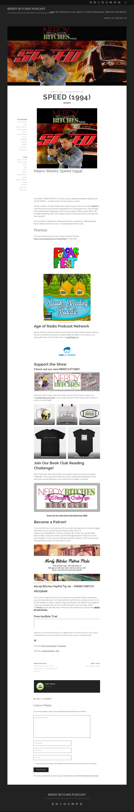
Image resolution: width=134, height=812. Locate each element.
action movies (22, 151)
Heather (48, 678)
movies (24, 169)
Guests (82, 9)
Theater (24, 133)
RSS (57, 643)
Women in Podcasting (23, 137)
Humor (25, 121)
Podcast (24, 131)
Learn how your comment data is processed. (81, 767)
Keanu (25, 164)
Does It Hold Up (21, 116)
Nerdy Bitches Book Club (66, 9)
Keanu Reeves (22, 166)
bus (26, 158)
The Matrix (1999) (93, 657)
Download (62, 638)
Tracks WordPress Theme (58, 809)
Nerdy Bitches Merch (116, 9)
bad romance (22, 153)
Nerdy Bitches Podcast (26, 8)
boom (25, 156)
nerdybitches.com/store (45, 389)
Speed (25, 174)
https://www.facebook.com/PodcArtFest (50, 230)
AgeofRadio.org (72, 329)
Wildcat (24, 176)
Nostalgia (24, 128)
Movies (24, 126)
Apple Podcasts (48, 643)
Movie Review (22, 123)
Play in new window (48, 638)
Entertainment (22, 118)
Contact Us (121, 11)
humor (25, 161)
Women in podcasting (23, 180)
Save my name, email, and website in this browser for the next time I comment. (66, 755)
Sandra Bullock (22, 171)
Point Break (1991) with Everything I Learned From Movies (45, 660)
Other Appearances (96, 9)
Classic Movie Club (74, 83)
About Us (110, 11)
